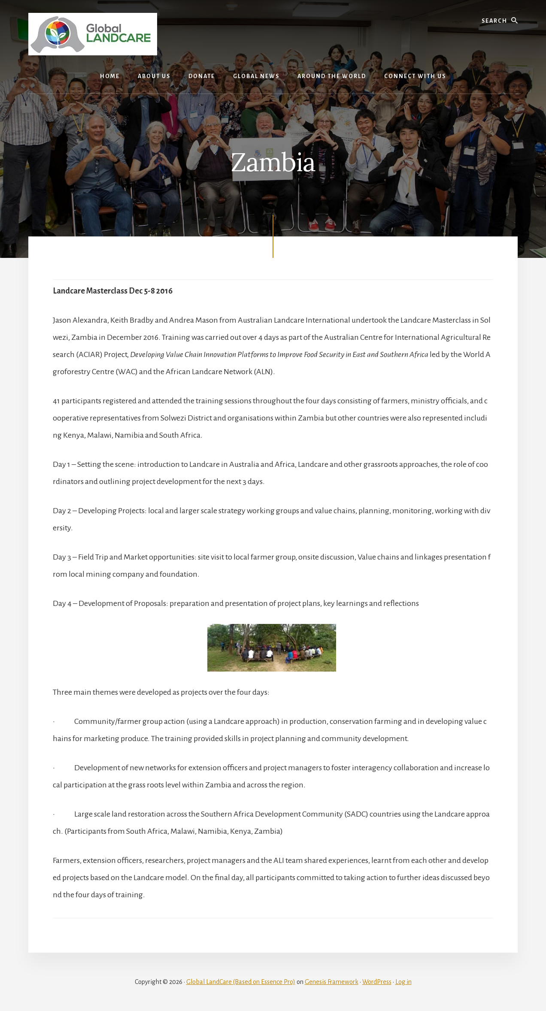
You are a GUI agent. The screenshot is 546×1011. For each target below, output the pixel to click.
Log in (403, 981)
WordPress (376, 981)
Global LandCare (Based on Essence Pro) (240, 981)
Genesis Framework (331, 981)
